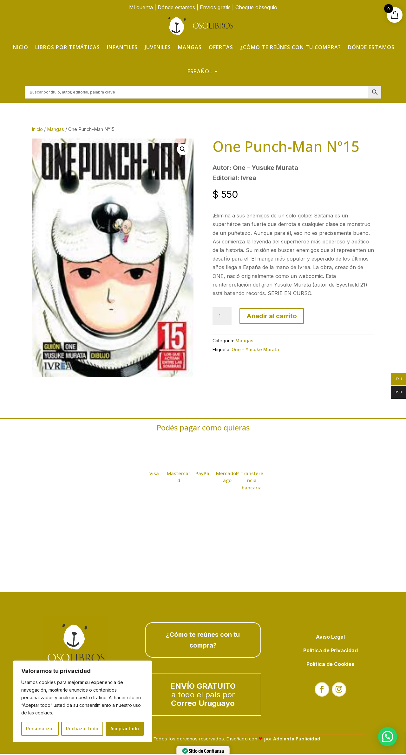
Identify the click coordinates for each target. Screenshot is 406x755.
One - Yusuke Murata (255, 350)
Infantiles (122, 47)
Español (199, 71)
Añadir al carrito (271, 317)
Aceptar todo (124, 728)
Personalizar (40, 728)
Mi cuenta (141, 7)
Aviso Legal (330, 638)
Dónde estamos (176, 7)
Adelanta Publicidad (296, 740)
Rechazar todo (82, 728)
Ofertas (221, 47)
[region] (82, 701)
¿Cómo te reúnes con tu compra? (290, 47)
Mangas (190, 47)
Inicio (19, 47)
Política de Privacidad (330, 652)
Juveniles (158, 47)
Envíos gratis (215, 7)
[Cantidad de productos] (222, 317)
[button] (182, 150)
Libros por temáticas (67, 47)
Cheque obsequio (256, 7)
